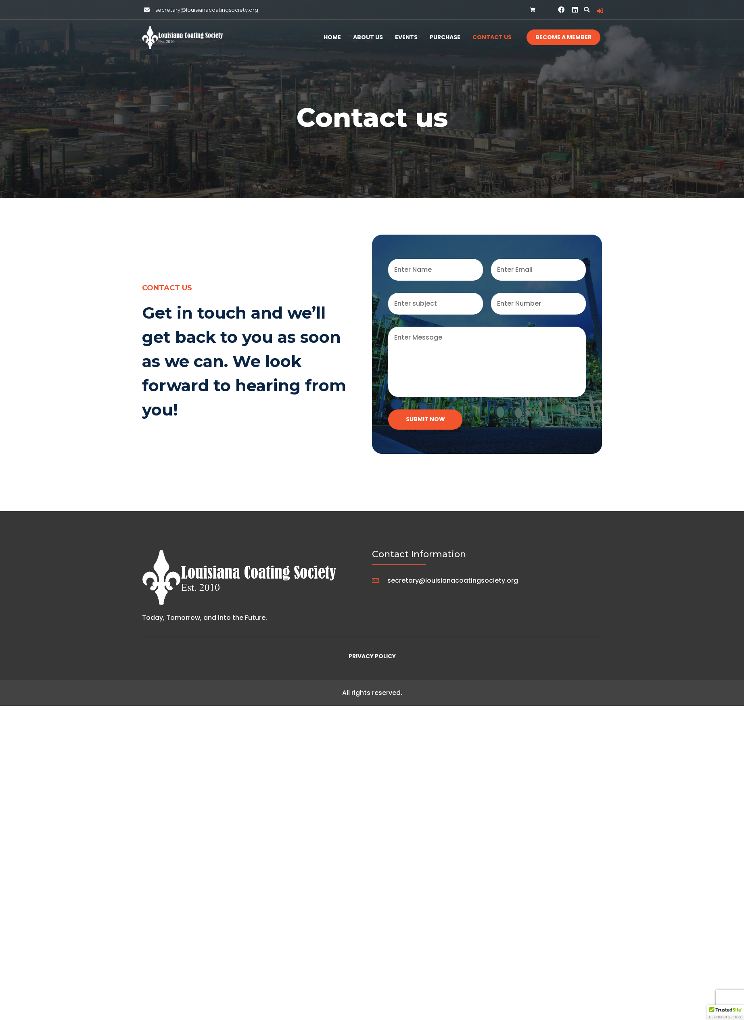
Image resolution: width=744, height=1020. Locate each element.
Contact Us (492, 37)
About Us (368, 37)
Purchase (445, 37)
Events (406, 37)
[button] (586, 9)
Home (332, 37)
